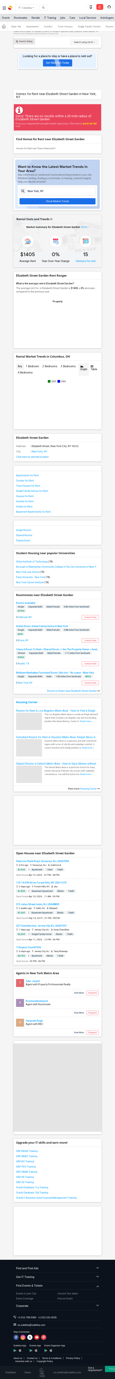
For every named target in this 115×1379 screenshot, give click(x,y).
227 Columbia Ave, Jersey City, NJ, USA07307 (41, 925)
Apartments (32, 26)
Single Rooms (23, 530)
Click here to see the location (32, 456)
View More (79, 993)
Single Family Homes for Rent (32, 491)
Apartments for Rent (27, 475)
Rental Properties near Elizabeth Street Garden (74, 31)
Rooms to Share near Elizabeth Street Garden (73, 691)
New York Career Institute (32, 582)
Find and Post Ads (57, 1268)
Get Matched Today (57, 62)
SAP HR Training (25, 1177)
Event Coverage (24, 1298)
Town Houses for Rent (28, 486)
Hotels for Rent (24, 506)
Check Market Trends (57, 201)
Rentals (35, 18)
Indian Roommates (22, 31)
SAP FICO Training (26, 1166)
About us (17, 1358)
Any (20, 366)
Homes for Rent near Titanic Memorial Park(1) (38, 148)
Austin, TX (23, 663)
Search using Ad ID (84, 42)
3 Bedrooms (68, 366)
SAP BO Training (25, 1161)
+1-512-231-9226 (47, 1317)
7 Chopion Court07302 (28, 947)
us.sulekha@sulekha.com (31, 1325)
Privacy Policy (73, 1358)
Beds (84, 227)
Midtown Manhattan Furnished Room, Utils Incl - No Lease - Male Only (55, 672)
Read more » (86, 721)
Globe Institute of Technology (34, 561)
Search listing (24, 41)
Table (94, 368)
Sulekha (10, 7)
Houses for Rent (25, 496)
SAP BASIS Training (27, 1151)
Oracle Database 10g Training (32, 1192)
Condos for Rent (25, 480)
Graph (83, 368)
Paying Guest (23, 540)
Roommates (20, 18)
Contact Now (90, 617)
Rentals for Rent (42, 31)
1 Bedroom (32, 366)
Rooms (109, 26)
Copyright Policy (45, 1361)
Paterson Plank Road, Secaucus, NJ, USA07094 (42, 861)
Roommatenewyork (37, 1001)
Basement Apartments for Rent (33, 512)
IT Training (50, 18)
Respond (92, 993)
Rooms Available (25, 603)
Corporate (57, 1306)
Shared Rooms (24, 535)
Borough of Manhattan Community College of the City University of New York (57, 567)
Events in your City (26, 1293)
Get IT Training (57, 1277)
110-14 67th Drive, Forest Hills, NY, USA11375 (41, 882)
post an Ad (90, 123)
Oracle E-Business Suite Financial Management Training (46, 1198)
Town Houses (65, 26)
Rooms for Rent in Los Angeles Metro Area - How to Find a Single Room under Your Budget (57, 710)
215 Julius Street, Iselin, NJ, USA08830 (37, 904)
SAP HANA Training (26, 1172)
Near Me (16, 26)
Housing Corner (26, 702)
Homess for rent (85, 261)
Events (6, 18)
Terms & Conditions (51, 1358)
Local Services (87, 18)
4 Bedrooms (25, 372)
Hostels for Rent (25, 501)
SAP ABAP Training (26, 1156)
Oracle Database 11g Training (32, 1187)
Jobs (62, 18)
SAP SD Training (25, 1182)
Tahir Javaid (33, 981)
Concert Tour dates (68, 1293)
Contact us (32, 1358)
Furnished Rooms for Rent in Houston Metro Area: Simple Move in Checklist (57, 737)
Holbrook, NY (24, 617)
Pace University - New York (33, 577)
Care (72, 18)
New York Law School (30, 572)
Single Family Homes (89, 26)
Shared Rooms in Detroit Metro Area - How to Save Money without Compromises (57, 763)
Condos (48, 26)
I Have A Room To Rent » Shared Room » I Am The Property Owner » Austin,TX (59, 649)
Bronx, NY (22, 640)
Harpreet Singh (34, 1020)
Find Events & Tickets (57, 1286)
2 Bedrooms (49, 366)
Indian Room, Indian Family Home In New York (42, 626)
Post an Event (65, 1298)
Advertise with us (23, 1361)
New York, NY (39, 451)
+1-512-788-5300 (27, 1317)
